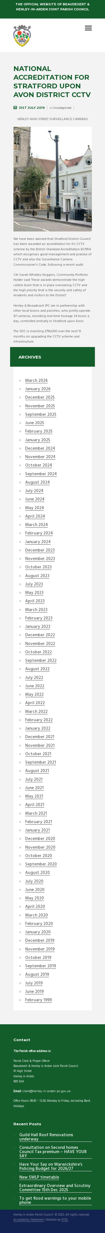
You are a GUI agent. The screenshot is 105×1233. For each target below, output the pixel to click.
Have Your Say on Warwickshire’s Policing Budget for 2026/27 (50, 1167)
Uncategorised (62, 108)
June (34, 423)
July (34, 491)
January (37, 389)
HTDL (64, 1220)
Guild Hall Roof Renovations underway (46, 1137)
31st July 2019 (32, 108)
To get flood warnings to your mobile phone (55, 1201)
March (36, 381)
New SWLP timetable (39, 1177)
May (34, 508)
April (35, 517)
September (40, 415)
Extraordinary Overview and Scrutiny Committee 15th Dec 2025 (54, 1188)
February (38, 432)
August (37, 483)
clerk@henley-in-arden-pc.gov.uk (47, 1091)
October (38, 465)
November (40, 406)
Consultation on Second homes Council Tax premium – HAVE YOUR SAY (53, 1152)
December (40, 398)
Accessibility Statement (28, 1220)
